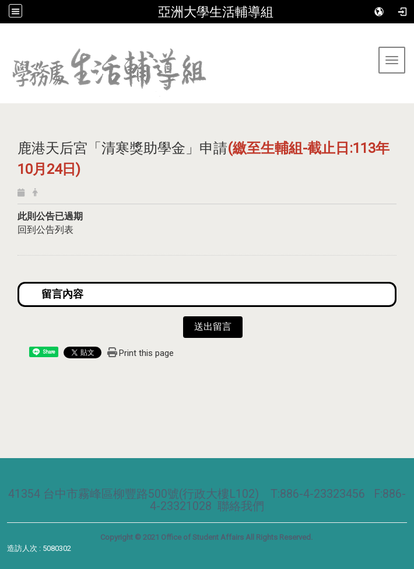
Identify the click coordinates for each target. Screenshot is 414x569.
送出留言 (212, 326)
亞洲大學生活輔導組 (215, 11)
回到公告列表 (45, 229)
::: (4, 37)
